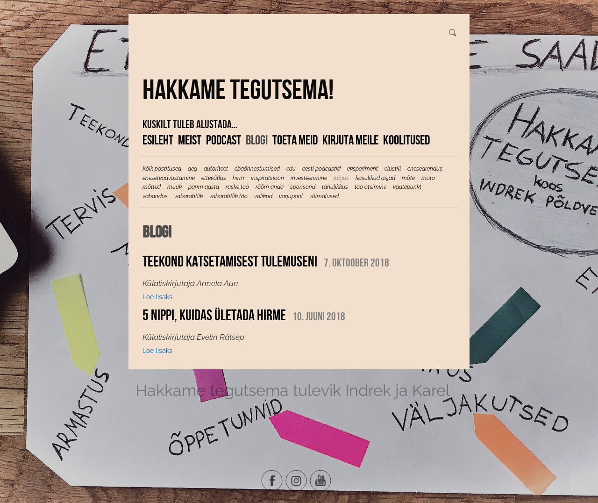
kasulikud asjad (375, 178)
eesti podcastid (321, 168)
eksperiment (362, 168)
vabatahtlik (188, 196)
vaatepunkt (407, 187)
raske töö (237, 187)
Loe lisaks (157, 297)
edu (291, 168)
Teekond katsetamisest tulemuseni (229, 261)
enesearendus (424, 168)
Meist (189, 140)
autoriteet (216, 168)
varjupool (291, 196)
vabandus (155, 196)
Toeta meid (295, 140)
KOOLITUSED (406, 140)
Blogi (257, 140)
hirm (238, 178)
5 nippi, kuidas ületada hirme (214, 315)
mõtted (151, 187)
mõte (408, 178)
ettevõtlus (213, 178)
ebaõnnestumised (257, 168)
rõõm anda (270, 187)
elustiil (392, 168)
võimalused (324, 196)
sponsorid (302, 187)
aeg (192, 168)
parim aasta (203, 187)
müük (174, 187)
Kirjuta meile (350, 140)
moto (428, 178)
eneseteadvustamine (168, 178)
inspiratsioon (267, 178)
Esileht (157, 140)
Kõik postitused (161, 168)
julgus (341, 178)
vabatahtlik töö (228, 196)
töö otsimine (370, 187)
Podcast (223, 140)
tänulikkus (335, 187)
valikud (263, 196)
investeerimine (309, 178)
